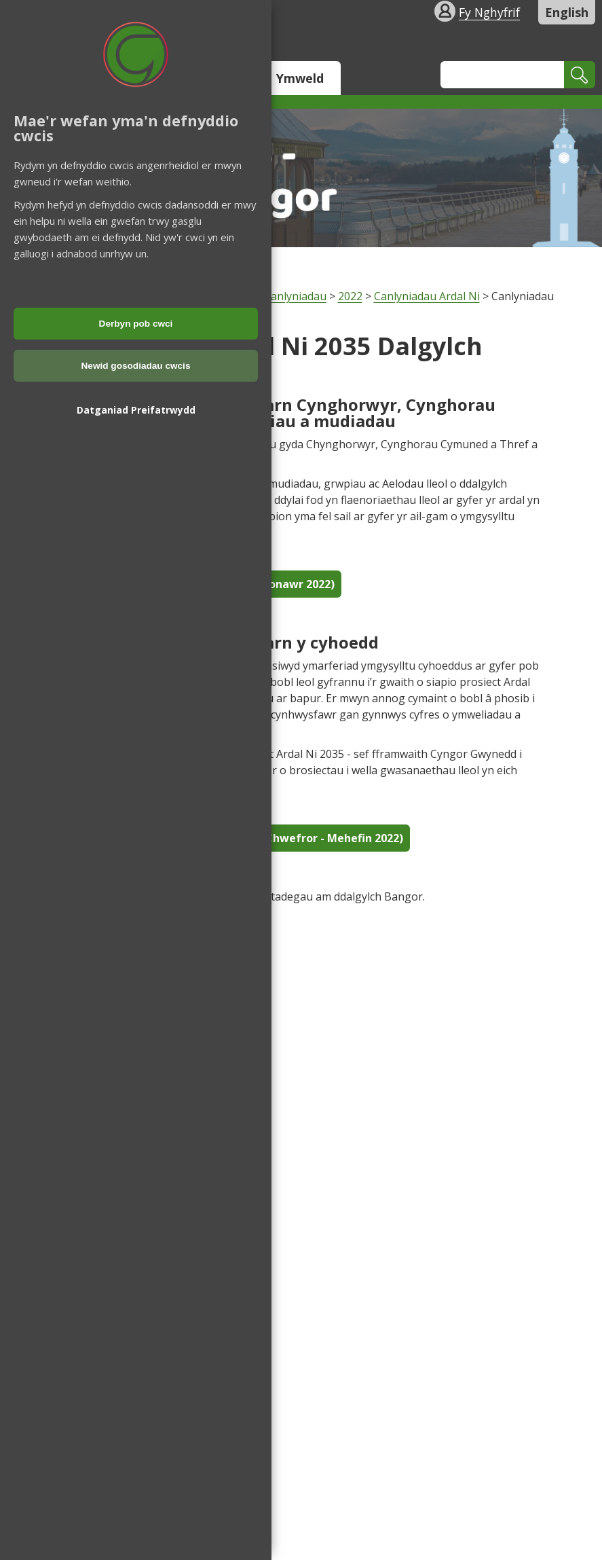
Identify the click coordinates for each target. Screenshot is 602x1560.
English (566, 12)
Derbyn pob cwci (136, 324)
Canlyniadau (295, 296)
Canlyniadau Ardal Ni (427, 296)
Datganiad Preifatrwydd (136, 409)
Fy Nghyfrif (489, 12)
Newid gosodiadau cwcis (136, 366)
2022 (350, 296)
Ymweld (300, 78)
